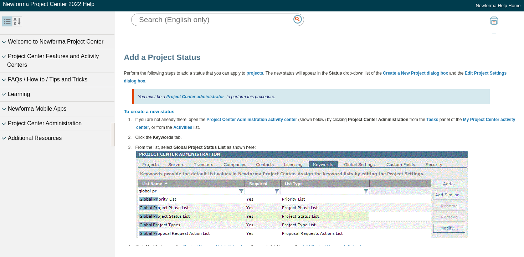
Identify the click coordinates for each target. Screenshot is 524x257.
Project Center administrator (195, 96)
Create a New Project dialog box (415, 73)
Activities (182, 127)
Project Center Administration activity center (252, 119)
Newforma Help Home (498, 5)
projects (255, 73)
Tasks (432, 119)
